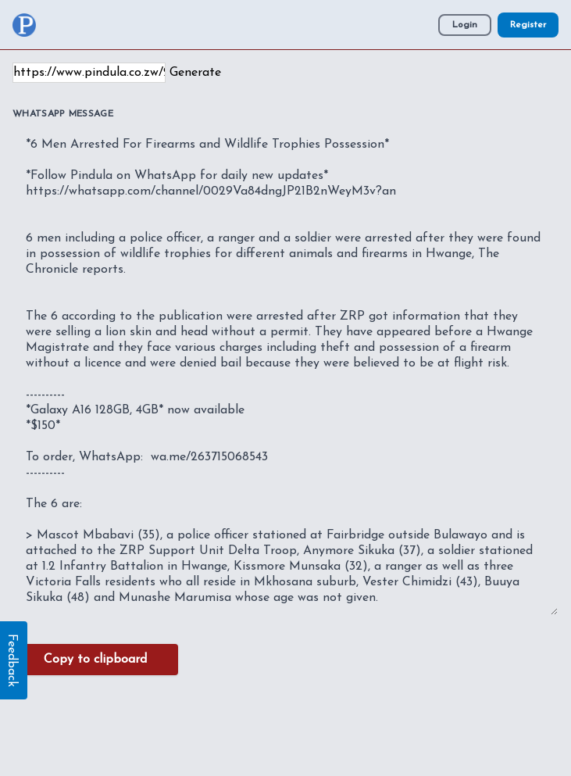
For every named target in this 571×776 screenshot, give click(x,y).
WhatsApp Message (62, 114)
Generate (195, 72)
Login (464, 25)
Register (528, 25)
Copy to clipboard (95, 659)
